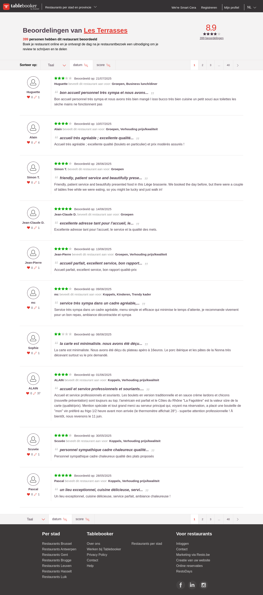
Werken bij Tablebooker (104, 549)
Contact (92, 560)
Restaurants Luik (54, 577)
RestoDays (184, 571)
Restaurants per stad (147, 543)
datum (78, 65)
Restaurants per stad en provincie (71, 7)
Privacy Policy (97, 554)
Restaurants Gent (55, 554)
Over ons (93, 543)
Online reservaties (189, 566)
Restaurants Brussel (57, 543)
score (101, 65)
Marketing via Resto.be (193, 554)
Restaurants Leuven (57, 566)
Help (90, 566)
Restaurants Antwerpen (59, 549)
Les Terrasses (106, 30)
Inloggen (182, 543)
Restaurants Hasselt (57, 571)
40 (228, 65)
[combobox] (252, 7)
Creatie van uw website (193, 560)
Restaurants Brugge (56, 560)
